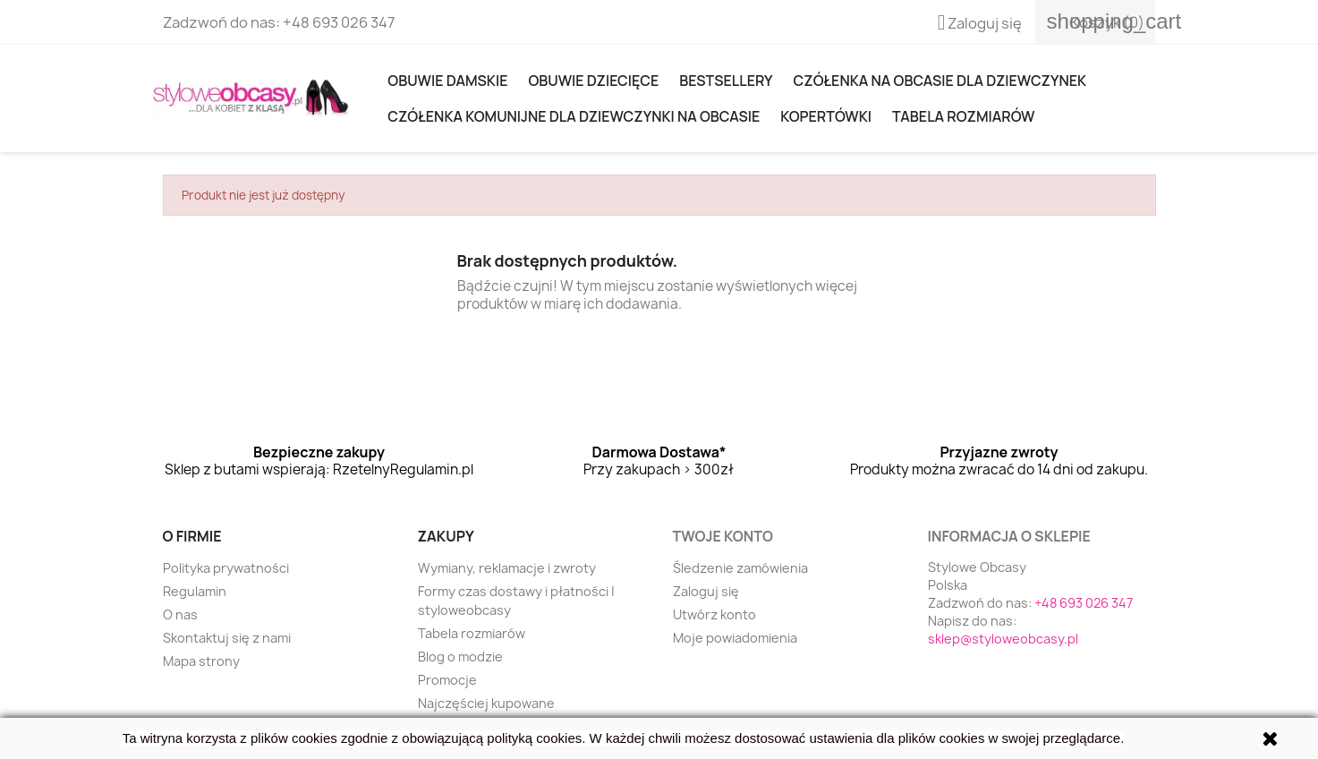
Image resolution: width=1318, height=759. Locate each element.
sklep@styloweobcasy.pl (1003, 638)
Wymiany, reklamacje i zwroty (507, 567)
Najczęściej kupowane (486, 703)
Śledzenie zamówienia (740, 567)
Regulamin (194, 591)
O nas (180, 614)
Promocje (447, 679)
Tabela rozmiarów (963, 116)
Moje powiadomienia (735, 637)
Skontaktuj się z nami (227, 637)
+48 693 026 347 (339, 22)
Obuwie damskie (447, 80)
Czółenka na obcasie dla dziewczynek (940, 80)
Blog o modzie (460, 656)
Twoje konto (723, 536)
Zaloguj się (706, 591)
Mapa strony (201, 660)
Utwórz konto (714, 614)
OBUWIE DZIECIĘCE (593, 80)
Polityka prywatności (226, 567)
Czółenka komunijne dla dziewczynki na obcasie (573, 116)
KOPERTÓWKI (826, 116)
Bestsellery (725, 80)
